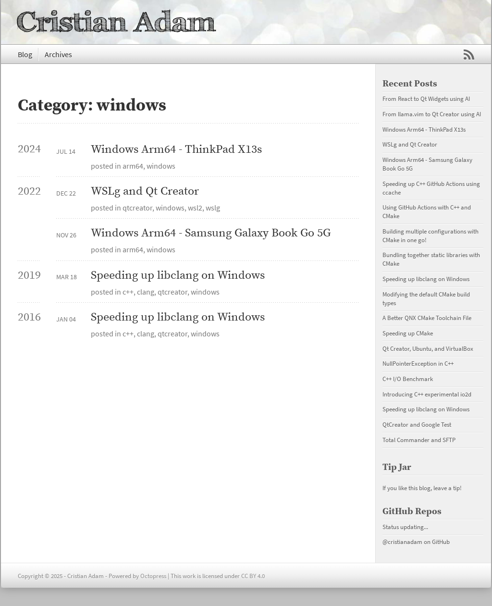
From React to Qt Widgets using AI (426, 98)
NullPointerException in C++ (418, 363)
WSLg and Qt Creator (145, 191)
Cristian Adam (116, 22)
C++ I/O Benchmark (407, 379)
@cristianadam (402, 541)
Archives (58, 54)
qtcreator (137, 207)
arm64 (133, 166)
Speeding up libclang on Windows (178, 276)
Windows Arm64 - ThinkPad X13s (176, 150)
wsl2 (195, 207)
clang (145, 292)
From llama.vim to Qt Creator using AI (431, 114)
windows (161, 166)
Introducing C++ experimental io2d (426, 394)
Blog (25, 54)
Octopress (153, 576)
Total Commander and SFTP (418, 440)
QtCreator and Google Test (416, 424)
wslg (213, 207)
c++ (128, 292)
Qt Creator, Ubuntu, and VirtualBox (427, 348)
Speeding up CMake (407, 333)
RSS (469, 54)
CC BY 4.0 (253, 576)
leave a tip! (447, 488)
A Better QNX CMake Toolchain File (426, 318)
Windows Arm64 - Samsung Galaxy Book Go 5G (211, 233)
